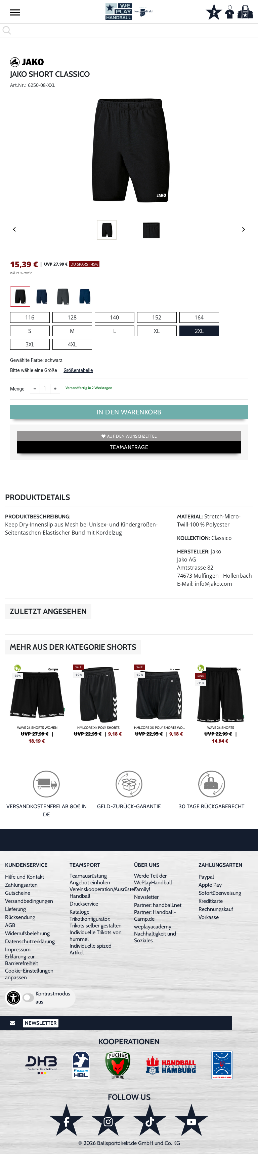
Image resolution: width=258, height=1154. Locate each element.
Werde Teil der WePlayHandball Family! (153, 882)
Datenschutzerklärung (30, 941)
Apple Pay (210, 885)
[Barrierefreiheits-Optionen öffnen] (13, 997)
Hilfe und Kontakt (24, 877)
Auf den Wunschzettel (129, 436)
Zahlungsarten (21, 885)
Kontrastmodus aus (53, 997)
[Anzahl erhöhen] (55, 389)
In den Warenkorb (129, 412)
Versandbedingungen (29, 901)
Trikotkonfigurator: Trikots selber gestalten (96, 922)
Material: (190, 516)
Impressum (18, 949)
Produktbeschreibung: (38, 516)
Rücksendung (20, 917)
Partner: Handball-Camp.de (155, 915)
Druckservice (84, 904)
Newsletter (146, 897)
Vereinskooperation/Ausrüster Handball (103, 892)
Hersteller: (193, 551)
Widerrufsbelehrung (27, 933)
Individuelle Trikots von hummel (96, 935)
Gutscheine (17, 893)
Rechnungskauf (216, 909)
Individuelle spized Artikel (91, 949)
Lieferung (15, 909)
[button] (15, 12)
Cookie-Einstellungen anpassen (29, 974)
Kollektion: (193, 538)
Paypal (206, 877)
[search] (129, 30)
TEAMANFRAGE (129, 447)
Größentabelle (78, 370)
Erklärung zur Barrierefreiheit (21, 959)
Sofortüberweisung (220, 893)
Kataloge (79, 912)
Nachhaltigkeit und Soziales (155, 937)
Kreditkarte (211, 901)
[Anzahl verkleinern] (35, 389)
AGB (10, 925)
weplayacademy (152, 926)
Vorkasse (209, 917)
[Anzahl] (45, 389)
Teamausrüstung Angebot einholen (90, 879)
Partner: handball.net (157, 905)
